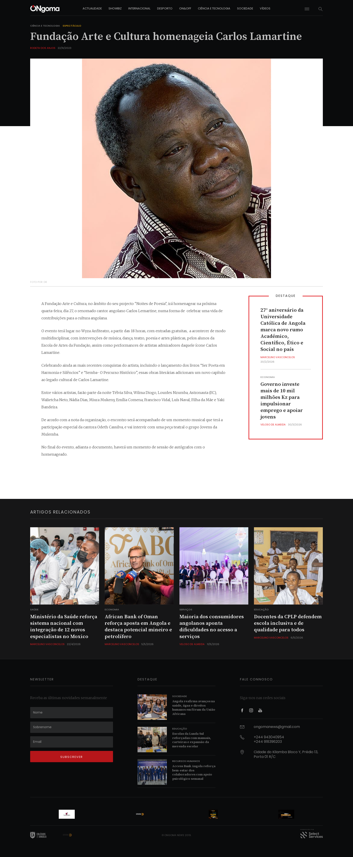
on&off (185, 8)
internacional (139, 8)
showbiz (115, 8)
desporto (164, 8)
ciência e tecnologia (214, 8)
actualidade (92, 8)
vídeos (265, 8)
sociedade (245, 8)
